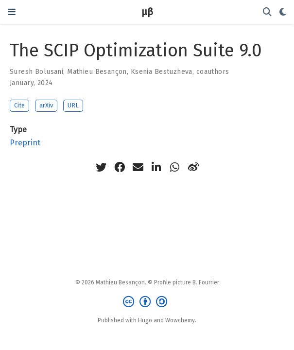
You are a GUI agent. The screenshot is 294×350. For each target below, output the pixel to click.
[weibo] (193, 167)
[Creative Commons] (147, 302)
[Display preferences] (282, 12)
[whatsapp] (175, 167)
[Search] (267, 12)
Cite (19, 105)
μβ (147, 12)
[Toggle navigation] (12, 11)
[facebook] (119, 167)
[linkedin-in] (156, 167)
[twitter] (101, 167)
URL (73, 105)
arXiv (46, 105)
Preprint (25, 142)
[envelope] (138, 167)
